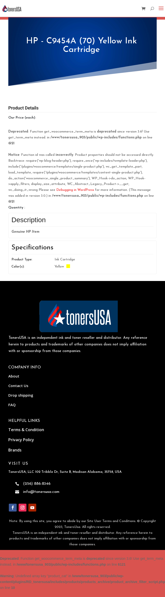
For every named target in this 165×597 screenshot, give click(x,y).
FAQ (12, 404)
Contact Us (18, 385)
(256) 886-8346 (36, 484)
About (13, 376)
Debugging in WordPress (75, 190)
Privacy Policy (21, 439)
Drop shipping (20, 395)
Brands (15, 450)
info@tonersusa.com (41, 492)
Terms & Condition (26, 429)
